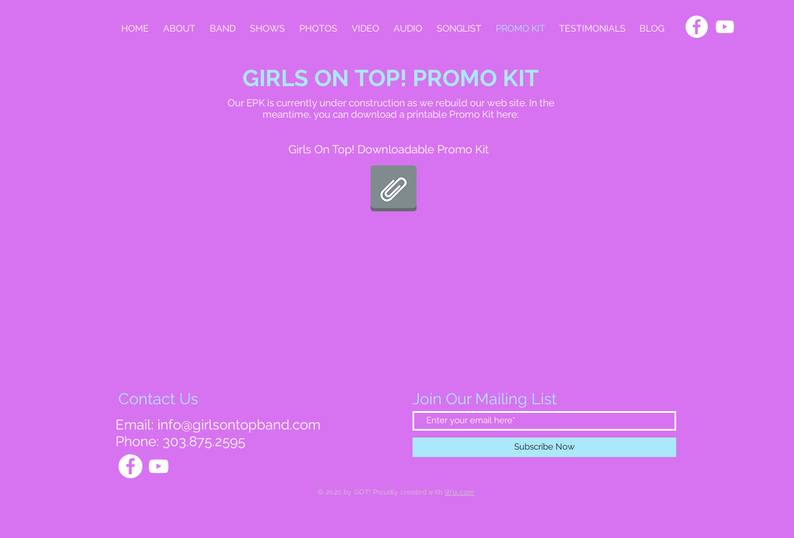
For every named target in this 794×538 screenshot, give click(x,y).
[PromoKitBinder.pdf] (393, 189)
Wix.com (460, 492)
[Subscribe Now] (544, 447)
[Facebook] (696, 27)
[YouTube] (725, 27)
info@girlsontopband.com (239, 424)
